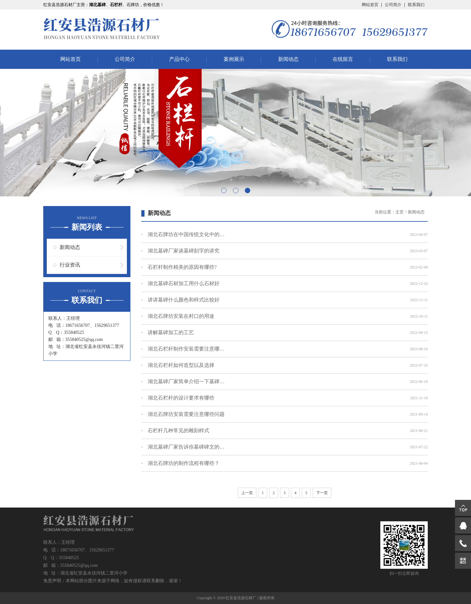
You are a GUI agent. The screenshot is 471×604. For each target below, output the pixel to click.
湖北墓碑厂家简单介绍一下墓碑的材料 (186, 381)
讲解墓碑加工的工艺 (171, 332)
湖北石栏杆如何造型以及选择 (181, 365)
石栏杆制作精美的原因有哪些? (182, 267)
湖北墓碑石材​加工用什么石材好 (183, 283)
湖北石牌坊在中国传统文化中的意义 (186, 234)
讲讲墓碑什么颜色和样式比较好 (183, 299)
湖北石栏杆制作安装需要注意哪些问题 (186, 349)
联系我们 (416, 4)
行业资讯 (70, 265)
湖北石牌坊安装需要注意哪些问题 (186, 414)
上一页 (247, 493)
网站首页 (370, 4)
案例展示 (234, 59)
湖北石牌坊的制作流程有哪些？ (183, 463)
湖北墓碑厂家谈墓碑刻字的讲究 (183, 250)
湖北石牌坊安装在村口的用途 (181, 316)
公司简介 (393, 4)
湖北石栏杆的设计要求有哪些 (181, 398)
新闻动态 (288, 59)
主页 (400, 212)
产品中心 (179, 59)
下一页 (322, 493)
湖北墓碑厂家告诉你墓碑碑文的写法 (186, 447)
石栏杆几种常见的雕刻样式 (178, 430)
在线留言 (343, 59)
